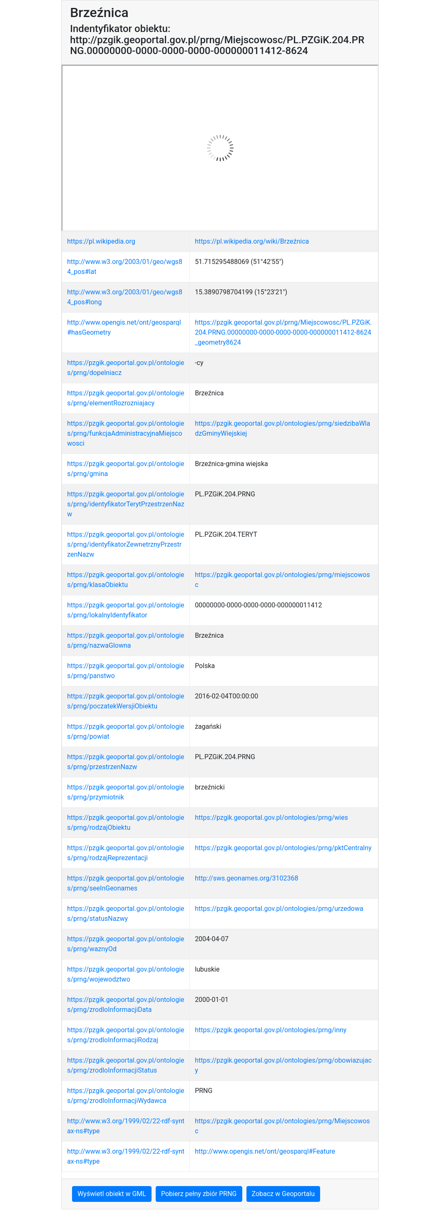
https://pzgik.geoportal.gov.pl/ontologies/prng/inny (270, 1030)
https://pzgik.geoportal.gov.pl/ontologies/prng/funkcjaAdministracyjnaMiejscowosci (125, 433)
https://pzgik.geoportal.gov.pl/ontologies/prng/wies (271, 817)
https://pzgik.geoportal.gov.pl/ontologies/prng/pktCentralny (283, 848)
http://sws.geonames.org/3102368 (246, 878)
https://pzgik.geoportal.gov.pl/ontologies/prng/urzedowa (279, 909)
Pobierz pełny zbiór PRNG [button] (199, 1194)
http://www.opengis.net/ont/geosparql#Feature (265, 1151)
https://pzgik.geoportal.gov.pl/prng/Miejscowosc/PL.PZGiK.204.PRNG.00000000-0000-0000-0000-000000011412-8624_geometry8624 (283, 332)
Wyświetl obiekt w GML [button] (111, 1194)
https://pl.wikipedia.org (101, 241)
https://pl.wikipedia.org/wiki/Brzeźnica (252, 241)
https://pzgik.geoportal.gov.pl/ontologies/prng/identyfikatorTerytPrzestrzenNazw (125, 504)
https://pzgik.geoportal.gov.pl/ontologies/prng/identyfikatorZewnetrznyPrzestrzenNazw (125, 544)
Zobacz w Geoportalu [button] (283, 1194)
